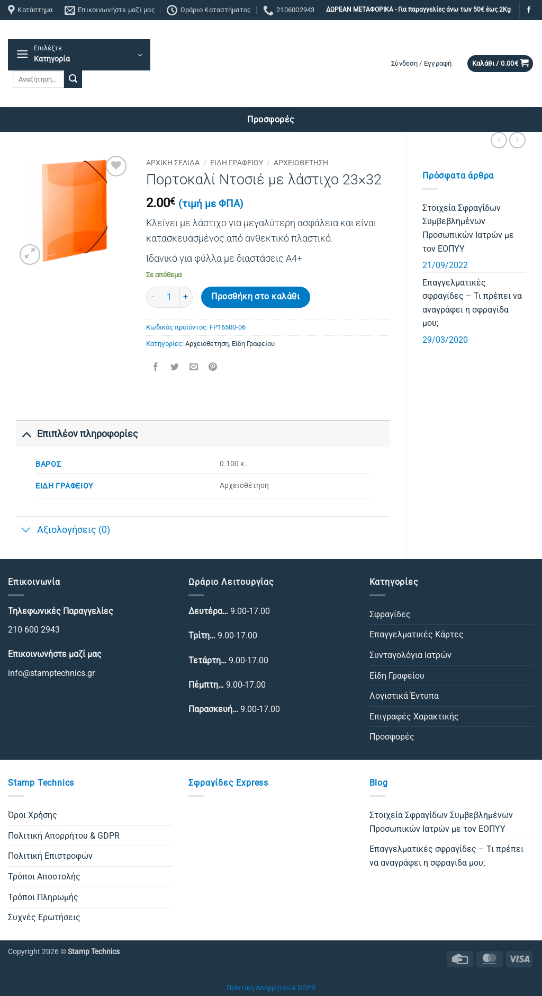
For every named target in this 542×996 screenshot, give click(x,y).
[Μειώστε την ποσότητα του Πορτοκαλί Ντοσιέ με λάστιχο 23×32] (152, 297)
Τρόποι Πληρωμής (43, 897)
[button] (79, 54)
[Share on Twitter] (174, 368)
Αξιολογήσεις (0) (63, 531)
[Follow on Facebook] (529, 10)
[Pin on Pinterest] (213, 368)
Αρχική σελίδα (173, 162)
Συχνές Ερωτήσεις (44, 917)
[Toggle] (26, 433)
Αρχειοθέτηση (301, 162)
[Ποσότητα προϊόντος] (169, 297)
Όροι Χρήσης (32, 815)
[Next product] (499, 140)
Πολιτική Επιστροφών (50, 856)
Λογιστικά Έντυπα (404, 696)
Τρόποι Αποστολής (44, 877)
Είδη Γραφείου (236, 162)
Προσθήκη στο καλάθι (255, 296)
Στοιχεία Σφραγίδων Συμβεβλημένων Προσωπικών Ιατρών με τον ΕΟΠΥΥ (468, 228)
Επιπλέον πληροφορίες (77, 433)
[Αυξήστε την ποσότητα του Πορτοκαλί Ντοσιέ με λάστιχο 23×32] (186, 297)
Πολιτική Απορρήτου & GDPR (64, 836)
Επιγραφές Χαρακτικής (414, 717)
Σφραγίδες (390, 614)
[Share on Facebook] (155, 368)
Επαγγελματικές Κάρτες (416, 634)
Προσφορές (391, 737)
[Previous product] (517, 140)
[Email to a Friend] (193, 368)
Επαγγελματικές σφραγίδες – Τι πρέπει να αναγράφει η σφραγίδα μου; (472, 303)
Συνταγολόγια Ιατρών (410, 655)
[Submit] (73, 79)
